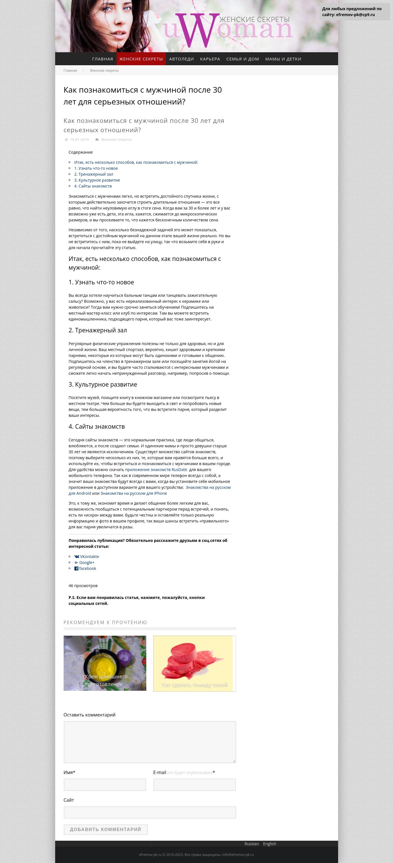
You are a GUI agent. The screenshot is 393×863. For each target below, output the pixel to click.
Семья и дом (242, 59)
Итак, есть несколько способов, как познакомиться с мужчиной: (136, 162)
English (269, 843)
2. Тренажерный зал (93, 174)
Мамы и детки (283, 59)
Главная (102, 59)
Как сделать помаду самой (194, 684)
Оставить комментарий (90, 715)
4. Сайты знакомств (93, 186)
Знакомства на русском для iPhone (133, 493)
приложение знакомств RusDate (156, 469)
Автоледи (181, 59)
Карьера (210, 59)
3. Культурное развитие (97, 180)
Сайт (69, 800)
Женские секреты (141, 59)
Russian (252, 843)
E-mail (184, 772)
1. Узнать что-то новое (96, 168)
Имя (70, 772)
